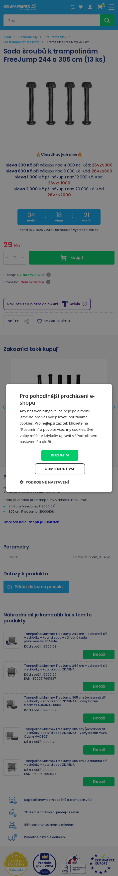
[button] (44, 482)
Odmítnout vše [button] (60, 468)
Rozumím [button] (60, 455)
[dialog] (59, 438)
